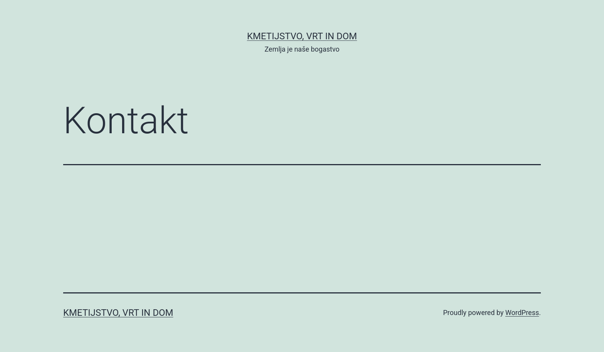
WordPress (522, 312)
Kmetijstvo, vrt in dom (302, 36)
